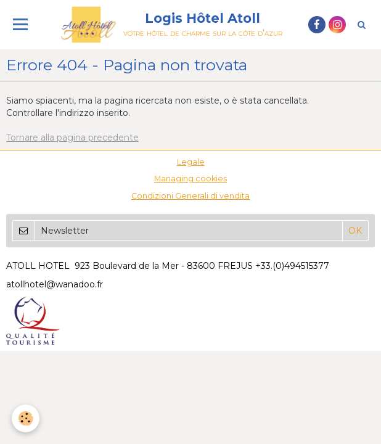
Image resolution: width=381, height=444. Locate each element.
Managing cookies (190, 178)
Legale (191, 161)
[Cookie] (26, 418)
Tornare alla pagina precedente (72, 137)
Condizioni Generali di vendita (190, 195)
